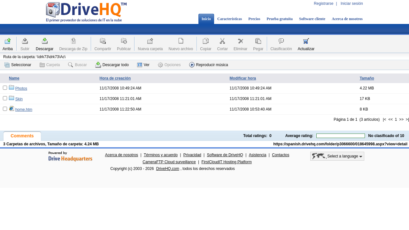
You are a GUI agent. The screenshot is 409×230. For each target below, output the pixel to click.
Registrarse (323, 3)
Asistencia (257, 155)
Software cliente (312, 19)
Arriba (8, 49)
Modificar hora (243, 78)
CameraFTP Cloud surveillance (169, 162)
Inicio (206, 19)
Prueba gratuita (279, 19)
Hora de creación (115, 78)
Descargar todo (112, 65)
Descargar (44, 49)
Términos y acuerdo (161, 155)
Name (14, 78)
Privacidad (192, 155)
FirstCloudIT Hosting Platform (227, 162)
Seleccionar (17, 64)
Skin (19, 99)
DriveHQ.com (167, 168)
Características (229, 19)
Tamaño (367, 78)
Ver (143, 65)
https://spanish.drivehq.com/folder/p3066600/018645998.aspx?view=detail (340, 144)
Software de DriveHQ (225, 155)
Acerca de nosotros (347, 19)
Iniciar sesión (352, 3)
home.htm (23, 109)
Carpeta (50, 65)
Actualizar (306, 49)
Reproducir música (208, 64)
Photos (21, 88)
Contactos (280, 155)
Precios (254, 19)
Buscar (77, 64)
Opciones (169, 64)
